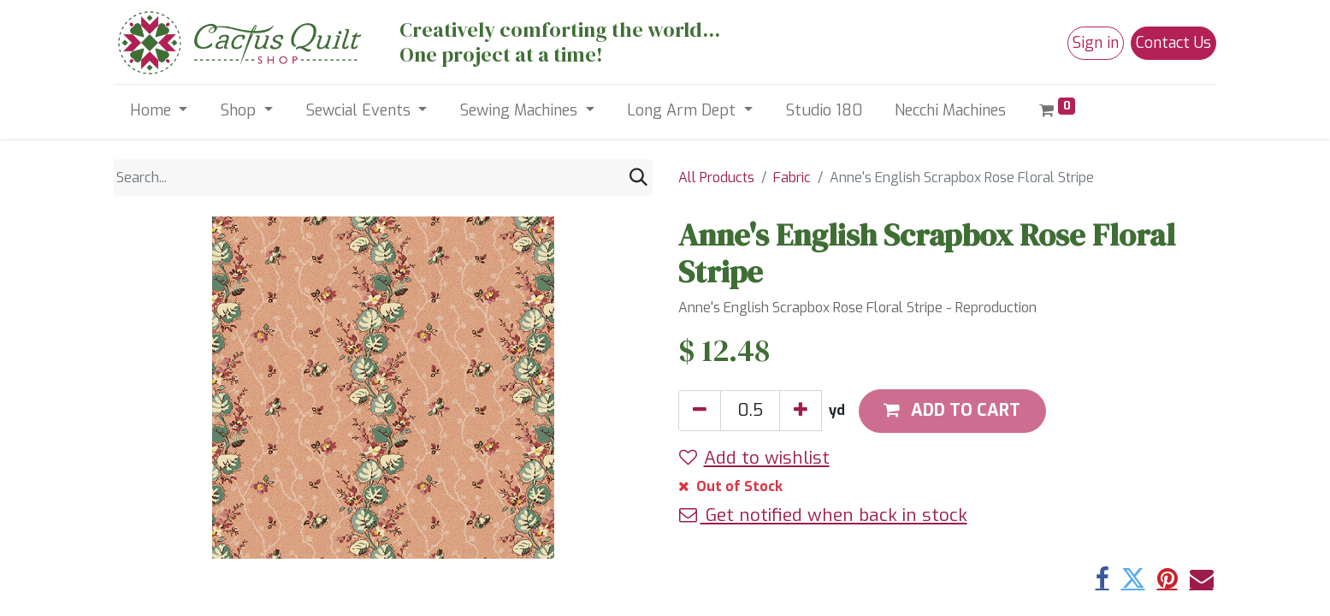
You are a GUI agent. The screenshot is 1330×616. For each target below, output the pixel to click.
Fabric (792, 178)
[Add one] (800, 410)
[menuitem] (823, 111)
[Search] (638, 177)
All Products (716, 178)
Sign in (1096, 43)
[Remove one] (699, 410)
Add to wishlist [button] (754, 458)
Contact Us (1173, 43)
